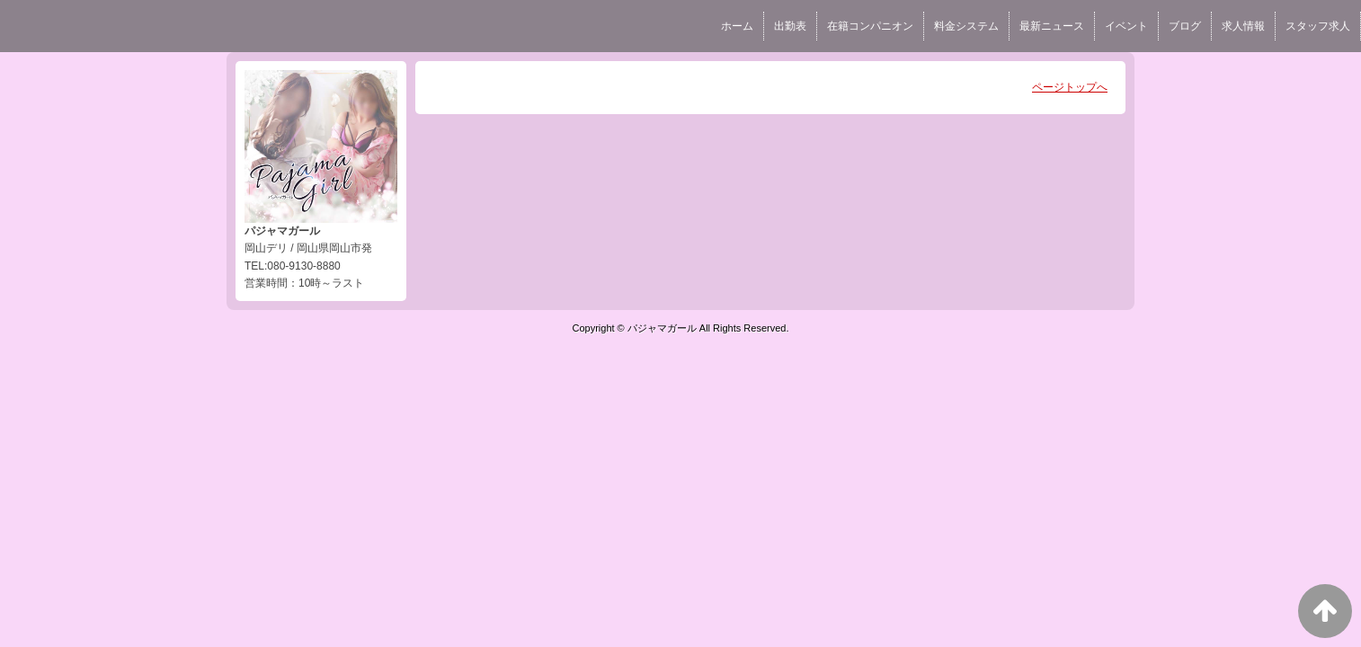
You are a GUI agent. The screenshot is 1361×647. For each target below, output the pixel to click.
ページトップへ (1069, 87)
